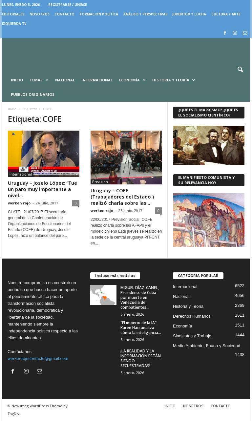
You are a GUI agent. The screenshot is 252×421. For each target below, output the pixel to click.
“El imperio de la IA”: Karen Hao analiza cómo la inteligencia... (140, 327)
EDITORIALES (13, 14)
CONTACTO (64, 14)
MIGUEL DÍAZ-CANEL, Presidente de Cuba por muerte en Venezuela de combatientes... (139, 297)
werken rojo (19, 202)
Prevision (100, 181)
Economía (132, 80)
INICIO (170, 405)
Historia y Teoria (188, 306)
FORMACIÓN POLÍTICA (99, 14)
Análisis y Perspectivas (145, 14)
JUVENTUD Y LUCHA (189, 14)
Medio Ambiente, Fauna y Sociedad (206, 345)
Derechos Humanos (192, 316)
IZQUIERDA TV (14, 23)
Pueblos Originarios (32, 94)
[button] (240, 70)
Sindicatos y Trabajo (192, 335)
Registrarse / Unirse (67, 4)
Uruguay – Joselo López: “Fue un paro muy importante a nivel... (42, 189)
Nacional (65, 79)
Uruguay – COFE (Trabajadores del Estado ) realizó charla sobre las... (122, 196)
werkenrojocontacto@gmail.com (38, 358)
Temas (39, 80)
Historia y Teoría (173, 80)
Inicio (17, 79)
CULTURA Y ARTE (226, 14)
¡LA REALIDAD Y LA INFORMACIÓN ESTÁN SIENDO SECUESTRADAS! (140, 358)
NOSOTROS (40, 14)
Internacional (97, 79)
